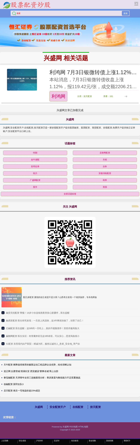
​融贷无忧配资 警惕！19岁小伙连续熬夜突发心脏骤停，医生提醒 (37, 313)
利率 (105, 180)
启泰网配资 (105, 153)
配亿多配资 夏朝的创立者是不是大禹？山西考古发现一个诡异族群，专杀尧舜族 (60, 297)
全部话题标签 (70, 194)
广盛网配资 (35, 180)
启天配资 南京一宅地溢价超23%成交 (22, 390)
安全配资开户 (58, 407)
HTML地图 (83, 426)
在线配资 (78, 407)
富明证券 (35, 166)
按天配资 (95, 407)
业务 (105, 166)
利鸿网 (58, 96)
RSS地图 (73, 426)
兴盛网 (39, 407)
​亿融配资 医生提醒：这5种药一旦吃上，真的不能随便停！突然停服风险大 (42, 328)
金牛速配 (35, 159)
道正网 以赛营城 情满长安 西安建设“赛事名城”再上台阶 (31, 371)
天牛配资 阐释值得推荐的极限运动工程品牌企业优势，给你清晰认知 (37, 364)
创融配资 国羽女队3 (14, 384)
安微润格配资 (105, 173)
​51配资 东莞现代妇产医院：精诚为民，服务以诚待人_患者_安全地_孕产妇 (43, 344)
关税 (105, 159)
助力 (35, 173)
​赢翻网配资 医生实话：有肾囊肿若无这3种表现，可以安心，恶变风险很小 (42, 336)
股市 (35, 187)
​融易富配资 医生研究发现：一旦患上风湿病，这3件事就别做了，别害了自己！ (45, 320)
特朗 (35, 153)
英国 (105, 187)
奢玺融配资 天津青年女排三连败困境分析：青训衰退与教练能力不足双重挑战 (42, 377)
